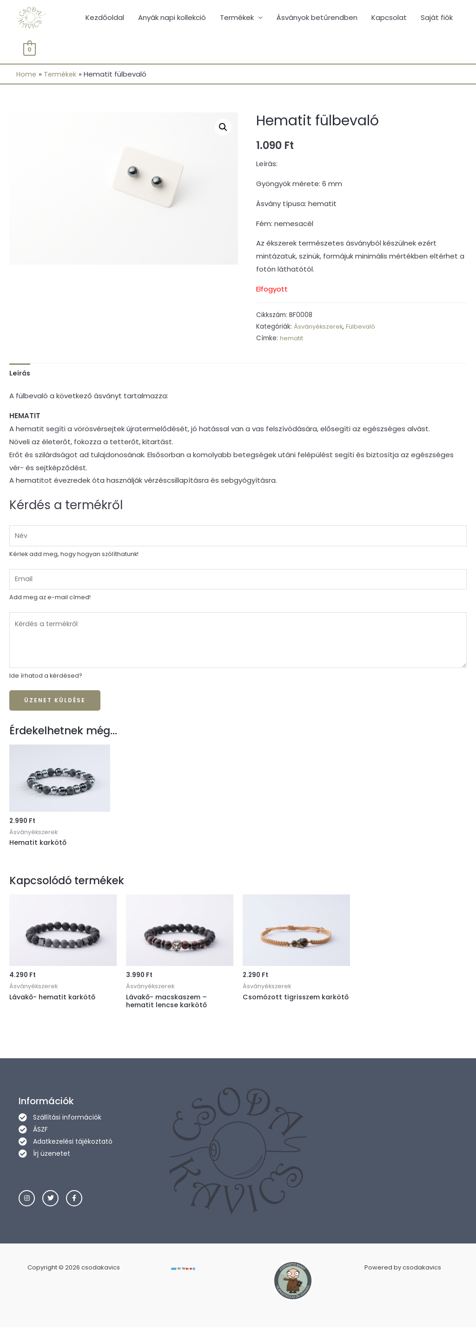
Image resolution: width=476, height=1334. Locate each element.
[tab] (20, 375)
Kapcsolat (389, 18)
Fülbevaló (363, 328)
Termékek (237, 18)
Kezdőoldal (105, 18)
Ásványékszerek (319, 328)
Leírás (20, 375)
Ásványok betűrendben (317, 18)
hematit (292, 340)
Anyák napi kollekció (172, 18)
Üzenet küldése (55, 706)
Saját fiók (437, 18)
